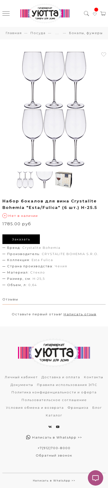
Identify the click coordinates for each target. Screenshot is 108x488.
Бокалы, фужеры (86, 33)
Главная (14, 33)
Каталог (54, 415)
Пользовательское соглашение (54, 400)
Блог (97, 407)
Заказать (21, 239)
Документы (22, 385)
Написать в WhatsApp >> (54, 437)
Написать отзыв (80, 314)
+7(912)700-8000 (54, 448)
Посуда (38, 33)
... (57, 33)
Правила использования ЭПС (67, 385)
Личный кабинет (21, 377)
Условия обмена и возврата (35, 407)
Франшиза (78, 407)
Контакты (93, 377)
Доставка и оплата (61, 377)
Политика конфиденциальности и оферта (54, 392)
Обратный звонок (54, 455)
